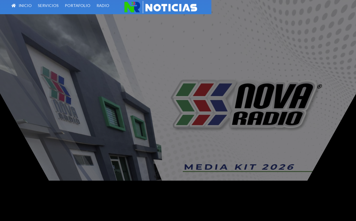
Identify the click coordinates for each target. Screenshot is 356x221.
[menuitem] (125, 6)
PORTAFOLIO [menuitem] (87, 5)
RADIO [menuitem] (112, 5)
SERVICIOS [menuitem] (57, 5)
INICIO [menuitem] (31, 5)
